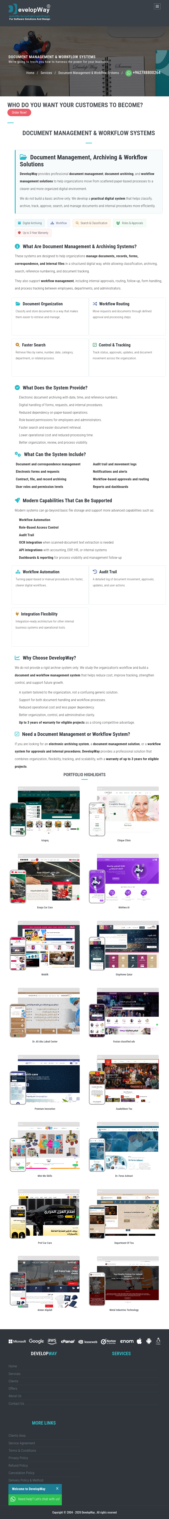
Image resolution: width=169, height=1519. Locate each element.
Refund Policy (18, 1465)
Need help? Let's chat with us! (39, 1499)
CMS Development (98, 1366)
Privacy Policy (18, 1458)
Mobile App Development (102, 1381)
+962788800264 (146, 72)
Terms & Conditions (22, 1450)
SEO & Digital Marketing (101, 1408)
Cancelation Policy (22, 1473)
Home (30, 73)
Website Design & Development (106, 1374)
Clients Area (17, 1435)
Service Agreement (22, 1443)
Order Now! (19, 112)
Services (46, 73)
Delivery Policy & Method (26, 1480)
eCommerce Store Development (107, 1388)
